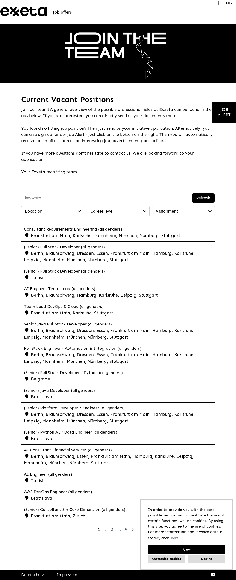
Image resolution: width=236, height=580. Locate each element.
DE (211, 3)
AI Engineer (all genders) (48, 474)
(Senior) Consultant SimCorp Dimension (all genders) (74, 509)
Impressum (67, 574)
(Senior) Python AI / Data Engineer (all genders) (70, 432)
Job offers (62, 12)
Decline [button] (206, 559)
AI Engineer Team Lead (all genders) (59, 288)
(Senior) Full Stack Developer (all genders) (64, 246)
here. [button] (175, 538)
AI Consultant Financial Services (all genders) (68, 449)
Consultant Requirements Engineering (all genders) (73, 229)
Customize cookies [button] (166, 559)
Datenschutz (32, 574)
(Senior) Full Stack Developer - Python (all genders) (73, 372)
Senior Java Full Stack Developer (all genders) (68, 324)
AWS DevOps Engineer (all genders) (58, 491)
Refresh (203, 197)
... (119, 529)
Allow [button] (186, 549)
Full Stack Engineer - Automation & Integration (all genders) (83, 348)
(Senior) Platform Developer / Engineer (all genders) (74, 407)
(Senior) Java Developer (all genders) (59, 390)
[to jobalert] (224, 112)
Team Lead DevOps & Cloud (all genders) (64, 306)
